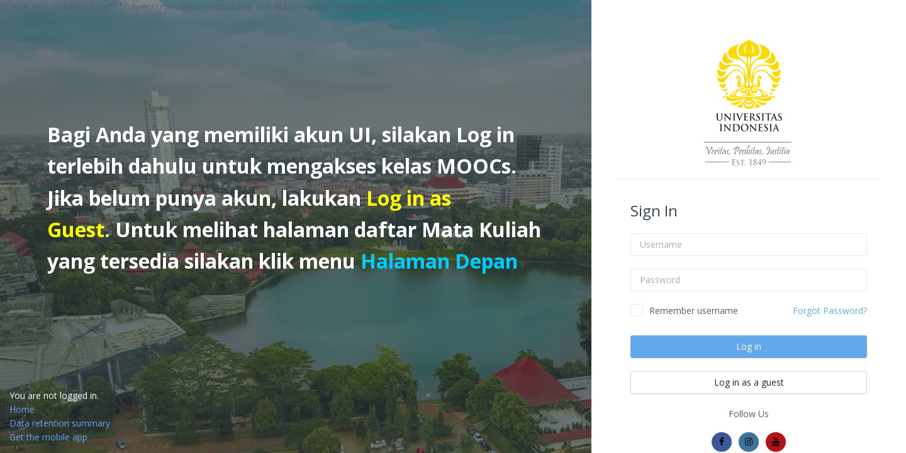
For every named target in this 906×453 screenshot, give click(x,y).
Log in (748, 346)
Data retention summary (59, 423)
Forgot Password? (830, 310)
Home (22, 409)
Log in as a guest (749, 382)
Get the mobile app (48, 437)
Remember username (693, 310)
